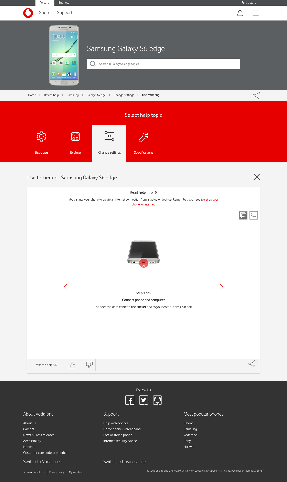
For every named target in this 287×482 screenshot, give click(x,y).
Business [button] (64, 2)
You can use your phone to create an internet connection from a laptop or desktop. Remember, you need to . (143, 202)
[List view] (253, 215)
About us (29, 423)
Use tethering (150, 95)
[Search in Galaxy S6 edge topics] (163, 64)
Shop (44, 12)
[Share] (256, 361)
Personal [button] (45, 2)
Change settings (124, 95)
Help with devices (115, 423)
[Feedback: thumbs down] (89, 365)
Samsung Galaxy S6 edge (126, 48)
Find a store (249, 2)
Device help (51, 95)
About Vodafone (38, 414)
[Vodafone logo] (28, 13)
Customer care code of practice (45, 453)
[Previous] (65, 287)
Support (64, 12)
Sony (187, 441)
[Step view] (243, 215)
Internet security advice (120, 441)
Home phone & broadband (122, 429)
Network (29, 447)
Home (32, 95)
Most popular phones (203, 414)
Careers (28, 429)
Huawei (189, 447)
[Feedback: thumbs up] (72, 365)
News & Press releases (38, 435)
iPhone (189, 423)
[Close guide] (257, 177)
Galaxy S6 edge (96, 95)
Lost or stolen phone (117, 435)
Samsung (73, 95)
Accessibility (32, 441)
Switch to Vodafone (41, 461)
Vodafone (190, 435)
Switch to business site (124, 461)
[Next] (221, 287)
